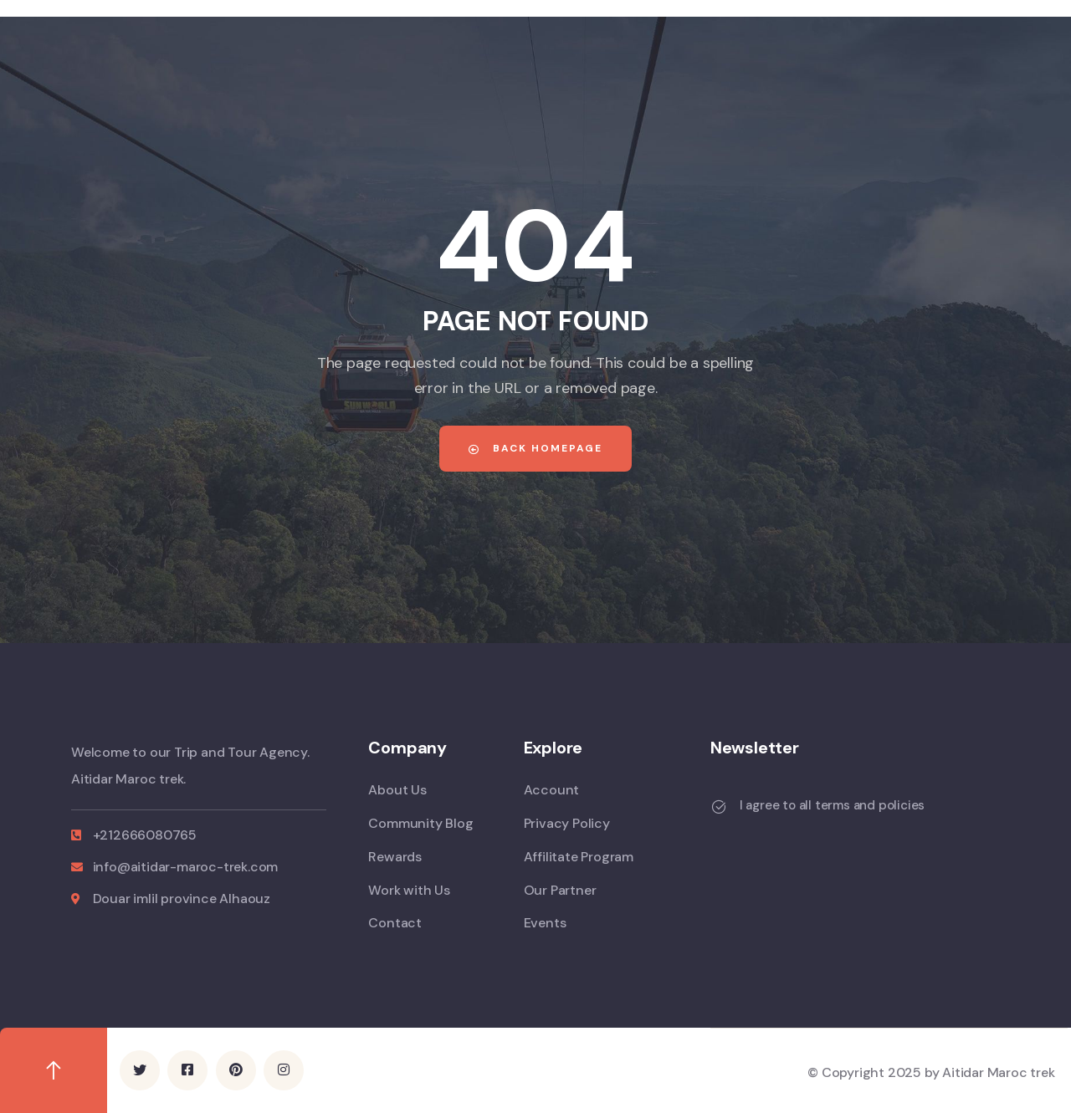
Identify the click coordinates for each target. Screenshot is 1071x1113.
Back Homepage (535, 448)
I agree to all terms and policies (832, 805)
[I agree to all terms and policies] (718, 807)
